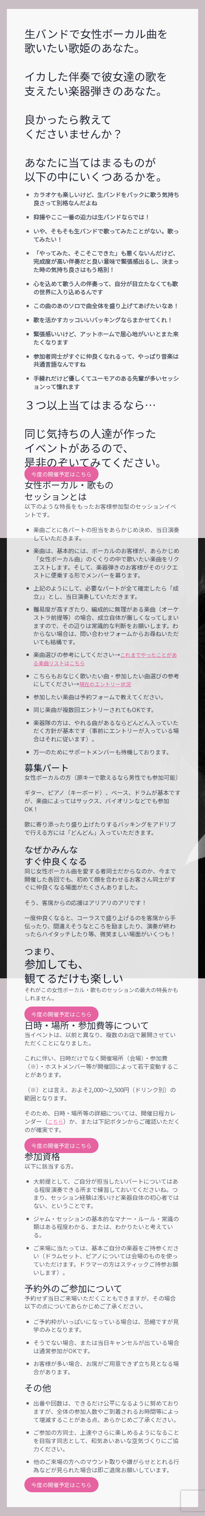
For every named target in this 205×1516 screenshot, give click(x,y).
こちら (56, 1121)
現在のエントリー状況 (108, 683)
